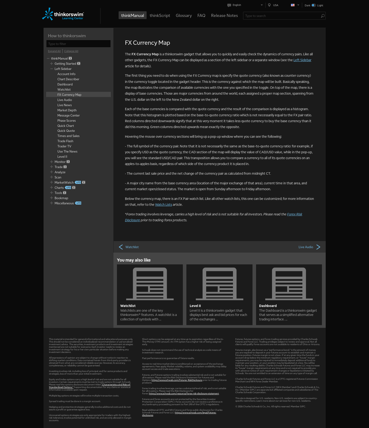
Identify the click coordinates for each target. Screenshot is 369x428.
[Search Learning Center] (282, 16)
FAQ (201, 15)
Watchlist (128, 247)
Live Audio (310, 247)
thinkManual (132, 15)
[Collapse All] (71, 51)
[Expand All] (54, 51)
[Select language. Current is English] (246, 5)
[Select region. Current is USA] (284, 5)
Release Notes (224, 15)
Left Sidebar (302, 60)
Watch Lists (163, 204)
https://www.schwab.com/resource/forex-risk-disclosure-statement (184, 393)
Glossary (184, 15)
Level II (195, 305)
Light (320, 5)
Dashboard (268, 305)
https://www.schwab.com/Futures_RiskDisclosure (177, 379)
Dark (307, 5)
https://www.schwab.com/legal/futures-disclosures (179, 413)
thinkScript (160, 15)
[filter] (78, 44)
